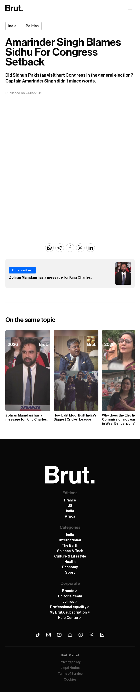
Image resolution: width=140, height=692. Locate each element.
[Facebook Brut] (80, 634)
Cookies (70, 679)
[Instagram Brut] (48, 634)
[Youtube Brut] (59, 634)
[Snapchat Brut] (70, 634)
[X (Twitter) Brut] (91, 634)
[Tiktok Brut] (37, 634)
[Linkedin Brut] (102, 634)
